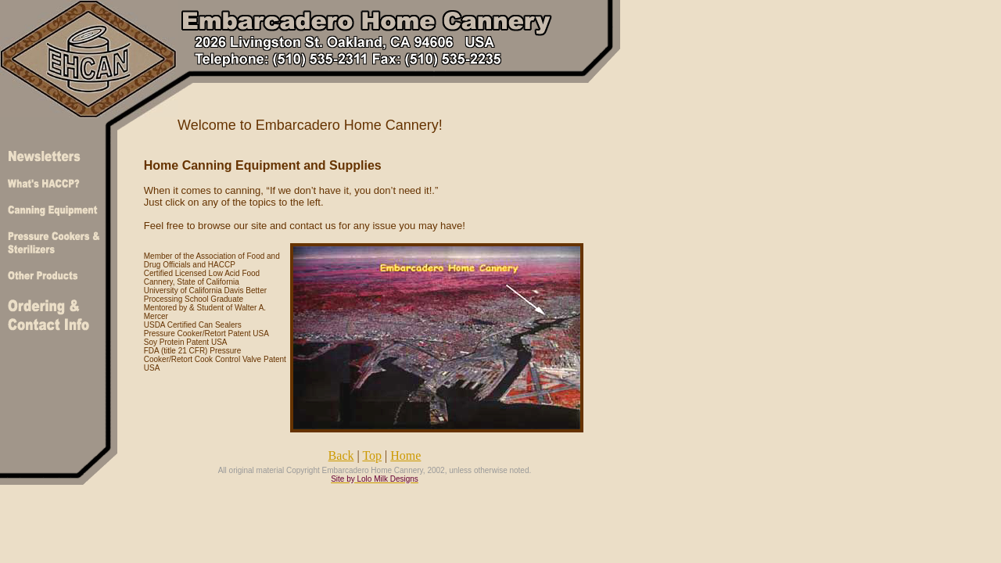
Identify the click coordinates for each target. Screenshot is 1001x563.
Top (372, 455)
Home (405, 455)
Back (341, 455)
